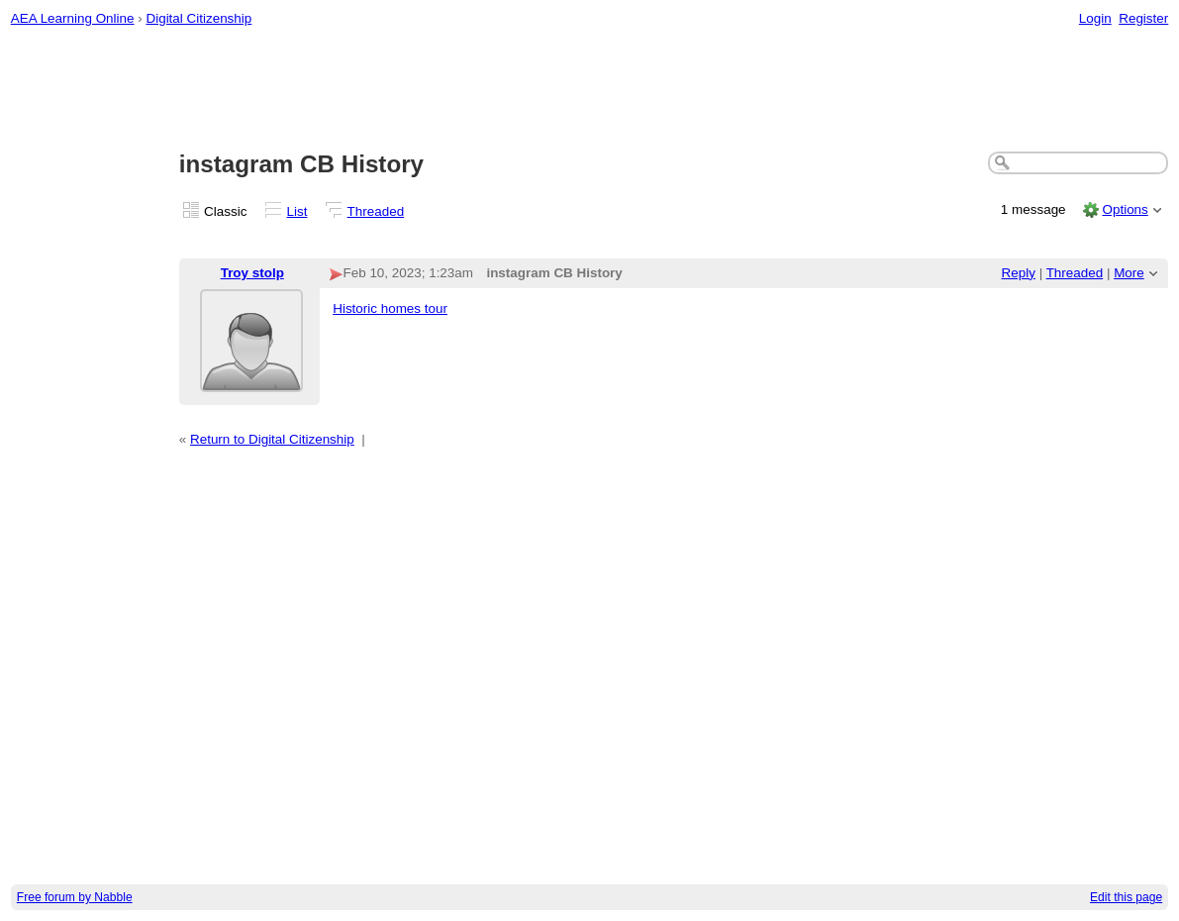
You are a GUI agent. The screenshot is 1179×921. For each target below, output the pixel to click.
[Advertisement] (590, 90)
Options (1124, 209)
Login (1095, 18)
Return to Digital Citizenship (272, 439)
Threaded (376, 211)
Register (1143, 18)
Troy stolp (252, 272)
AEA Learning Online (73, 18)
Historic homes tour (390, 308)
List (297, 211)
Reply (1018, 272)
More (1129, 272)
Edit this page (1126, 897)
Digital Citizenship (198, 18)
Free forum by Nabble (75, 897)
